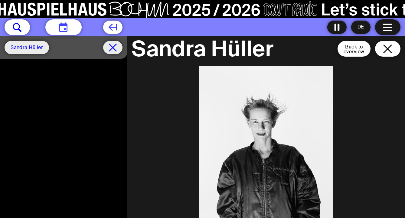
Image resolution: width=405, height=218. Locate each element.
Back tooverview (354, 49)
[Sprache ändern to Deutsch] (361, 27)
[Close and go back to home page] (387, 49)
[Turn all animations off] (337, 27)
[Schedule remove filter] (112, 47)
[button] (17, 27)
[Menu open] (387, 27)
